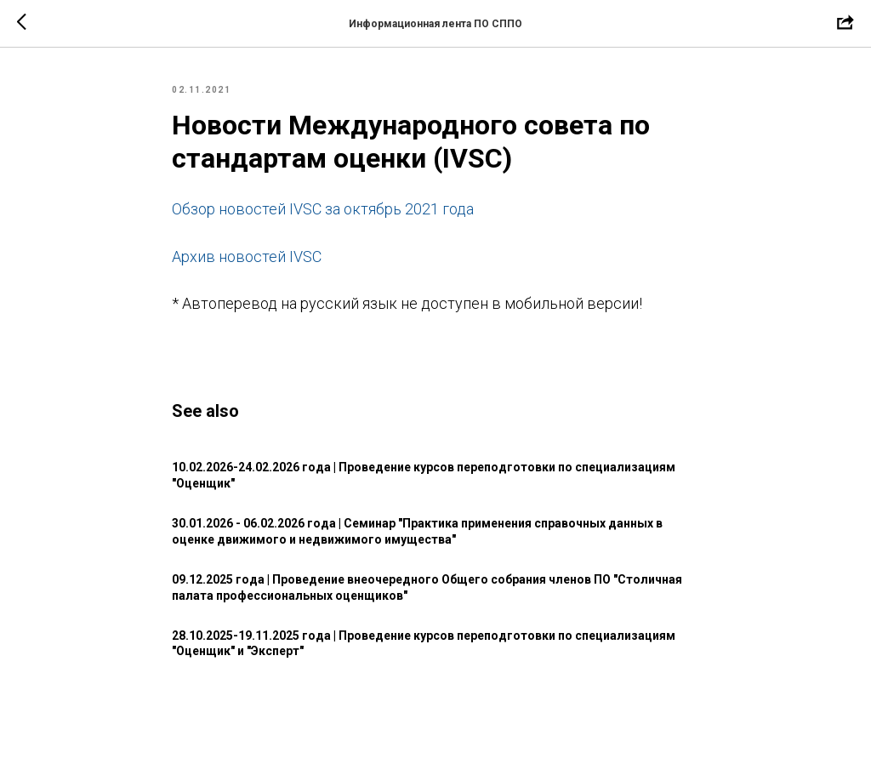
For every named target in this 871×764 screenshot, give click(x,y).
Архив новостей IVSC (247, 256)
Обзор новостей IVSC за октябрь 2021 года (323, 209)
